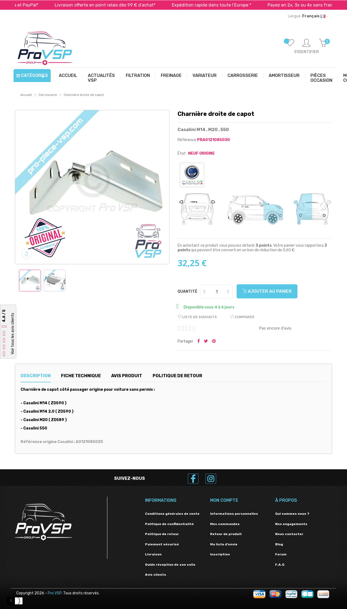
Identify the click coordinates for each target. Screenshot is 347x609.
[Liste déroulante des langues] (308, 16)
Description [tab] (36, 375)
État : (182, 153)
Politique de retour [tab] (177, 375)
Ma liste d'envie (223, 544)
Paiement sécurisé (162, 544)
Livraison (153, 554)
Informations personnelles (234, 514)
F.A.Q (279, 564)
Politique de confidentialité (169, 524)
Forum (281, 554)
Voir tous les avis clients (12, 333)
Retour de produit (226, 534)
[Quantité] (216, 291)
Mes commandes (225, 524)
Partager (198, 341)
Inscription (220, 554)
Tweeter (206, 341)
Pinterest (214, 341)
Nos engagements (291, 524)
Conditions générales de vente (172, 514)
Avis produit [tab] (126, 375)
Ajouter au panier (267, 291)
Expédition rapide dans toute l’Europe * (218, 5)
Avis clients (155, 575)
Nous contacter (289, 534)
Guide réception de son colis (170, 564)
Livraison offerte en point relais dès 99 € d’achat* (112, 5)
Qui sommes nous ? (292, 514)
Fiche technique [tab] (81, 375)
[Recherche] (200, 45)
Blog (279, 544)
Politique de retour (162, 534)
